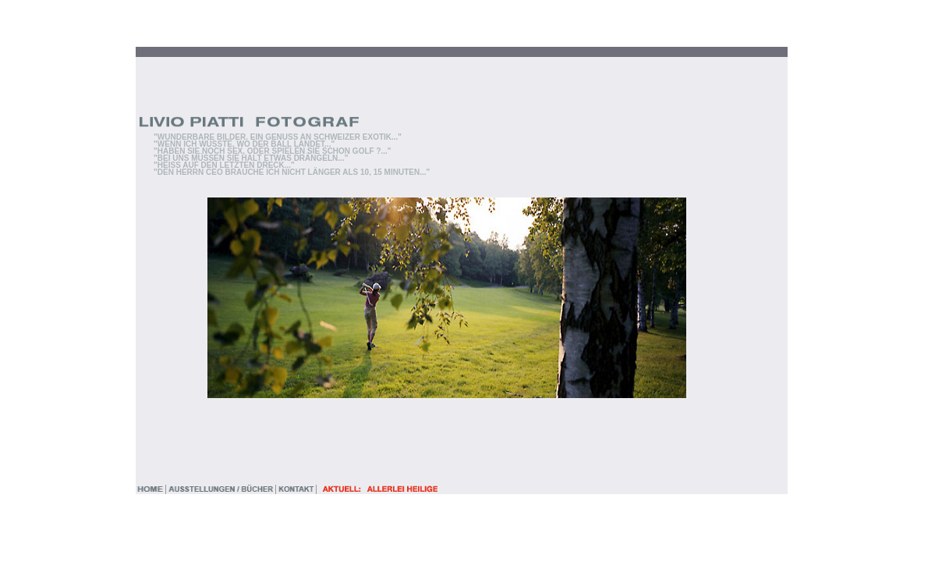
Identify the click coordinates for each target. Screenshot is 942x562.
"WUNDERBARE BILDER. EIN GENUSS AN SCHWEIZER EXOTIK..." (278, 137)
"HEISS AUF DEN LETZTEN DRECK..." (224, 165)
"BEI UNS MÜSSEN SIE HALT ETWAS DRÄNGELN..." (251, 158)
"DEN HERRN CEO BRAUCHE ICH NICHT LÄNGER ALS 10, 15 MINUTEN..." (292, 172)
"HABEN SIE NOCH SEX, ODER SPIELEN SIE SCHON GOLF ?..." (272, 151)
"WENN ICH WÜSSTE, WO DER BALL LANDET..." (244, 144)
